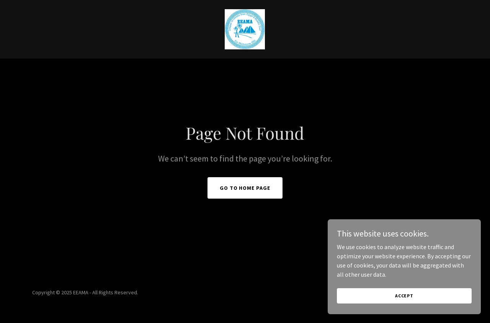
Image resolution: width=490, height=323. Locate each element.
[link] (245, 28)
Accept (404, 296)
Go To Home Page (245, 187)
